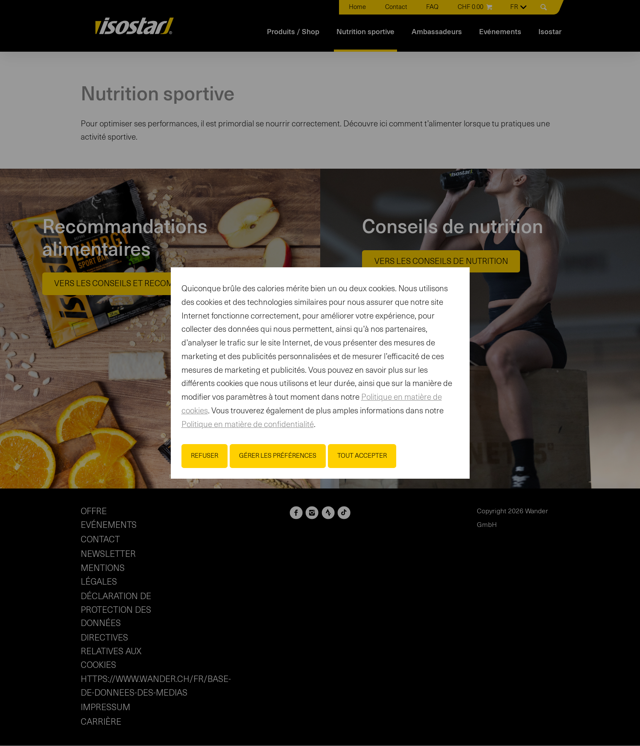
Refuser (204, 456)
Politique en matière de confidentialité (247, 425)
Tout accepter (362, 456)
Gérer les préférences (277, 456)
